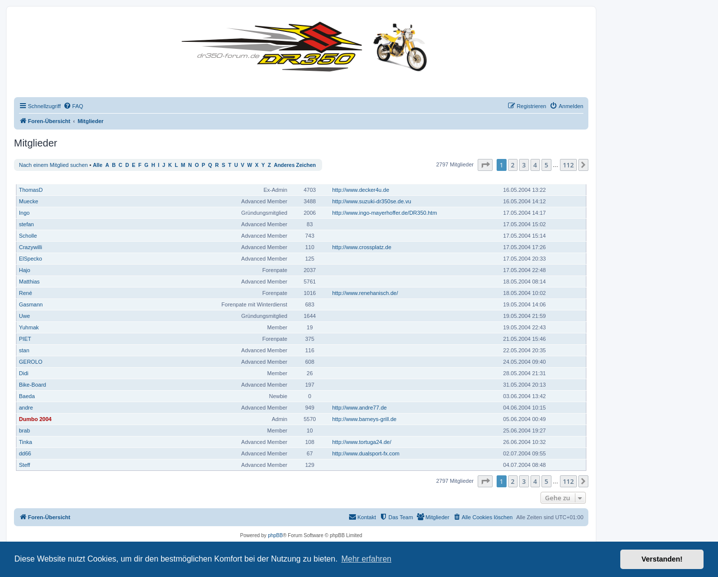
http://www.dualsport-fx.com (365, 453)
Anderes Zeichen (295, 165)
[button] (485, 165)
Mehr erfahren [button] (366, 559)
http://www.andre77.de (359, 408)
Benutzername (38, 178)
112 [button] (568, 164)
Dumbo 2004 (35, 419)
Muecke (28, 201)
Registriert (519, 178)
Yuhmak (29, 327)
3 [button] (524, 164)
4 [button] (535, 164)
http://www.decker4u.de (360, 190)
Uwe (24, 316)
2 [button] (513, 164)
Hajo (24, 270)
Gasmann (31, 304)
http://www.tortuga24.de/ (361, 442)
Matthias (29, 282)
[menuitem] (73, 106)
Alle (97, 165)
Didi (23, 373)
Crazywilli (30, 247)
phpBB (275, 535)
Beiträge (310, 178)
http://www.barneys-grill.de (364, 419)
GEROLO (30, 362)
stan (24, 350)
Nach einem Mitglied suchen (53, 165)
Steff (24, 465)
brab (24, 430)
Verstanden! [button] (662, 559)
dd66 (25, 453)
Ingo (24, 213)
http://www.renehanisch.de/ (365, 293)
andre (26, 408)
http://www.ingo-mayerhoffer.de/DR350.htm (384, 213)
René (25, 293)
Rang (282, 178)
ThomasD (31, 190)
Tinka (25, 442)
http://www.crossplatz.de (361, 247)
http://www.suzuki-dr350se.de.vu (371, 201)
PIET (25, 339)
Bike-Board (32, 385)
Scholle (28, 236)
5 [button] (546, 164)
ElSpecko (30, 259)
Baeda (27, 396)
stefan (26, 224)
